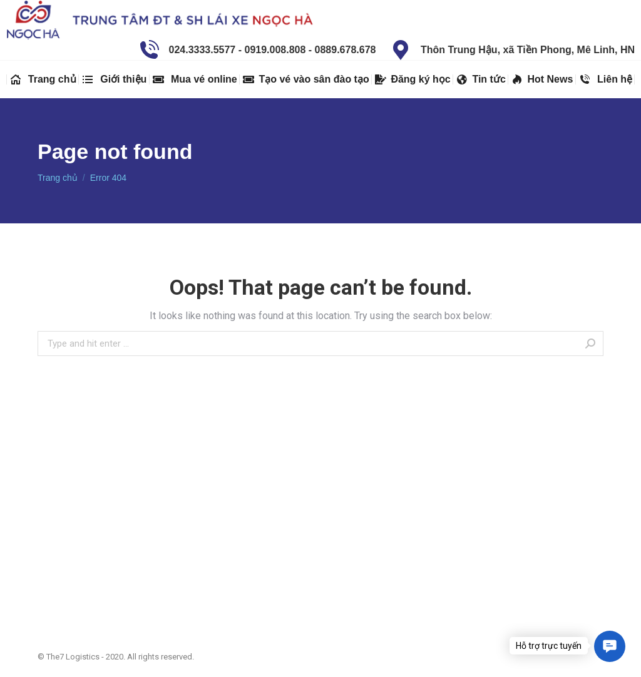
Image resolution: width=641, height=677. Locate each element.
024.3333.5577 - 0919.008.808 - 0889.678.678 (256, 50)
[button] (609, 646)
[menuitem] (42, 79)
